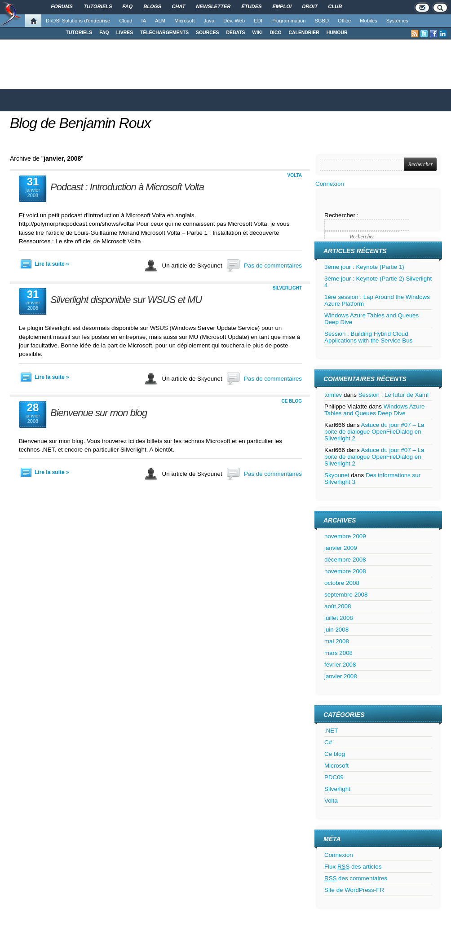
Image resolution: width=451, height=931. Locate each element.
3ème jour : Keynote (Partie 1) (364, 266)
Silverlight (287, 287)
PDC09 (334, 777)
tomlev (333, 394)
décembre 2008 (345, 559)
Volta (294, 175)
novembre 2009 (345, 536)
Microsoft (184, 20)
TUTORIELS (79, 32)
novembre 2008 (345, 571)
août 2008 (337, 606)
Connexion (329, 183)
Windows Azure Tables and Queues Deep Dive (374, 410)
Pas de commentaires (273, 265)
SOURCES (207, 32)
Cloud (125, 20)
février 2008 (340, 664)
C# (328, 742)
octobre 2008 (341, 583)
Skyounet (336, 475)
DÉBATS (235, 32)
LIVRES (124, 32)
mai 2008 (336, 641)
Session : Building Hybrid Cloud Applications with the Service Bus (368, 337)
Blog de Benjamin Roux (80, 123)
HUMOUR (337, 32)
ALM (160, 20)
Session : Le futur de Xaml (393, 394)
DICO (276, 32)
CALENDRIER (304, 32)
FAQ (104, 32)
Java (209, 20)
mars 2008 (338, 653)
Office (344, 20)
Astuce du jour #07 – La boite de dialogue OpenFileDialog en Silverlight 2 (374, 432)
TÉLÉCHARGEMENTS (164, 32)
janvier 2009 (340, 548)
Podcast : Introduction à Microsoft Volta (127, 187)
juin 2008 (336, 629)
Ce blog (291, 401)
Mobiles (368, 20)
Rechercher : (341, 215)
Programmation (288, 20)
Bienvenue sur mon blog (98, 412)
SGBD (321, 20)
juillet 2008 (338, 618)
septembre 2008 (345, 594)
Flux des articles (352, 866)
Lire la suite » (52, 264)
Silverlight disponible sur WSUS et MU (126, 299)
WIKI (257, 32)
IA (143, 20)
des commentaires (355, 878)
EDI (258, 20)
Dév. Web (234, 20)
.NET (331, 730)
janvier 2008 (340, 676)
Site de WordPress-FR (354, 890)
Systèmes (397, 20)
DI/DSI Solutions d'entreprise (78, 20)
